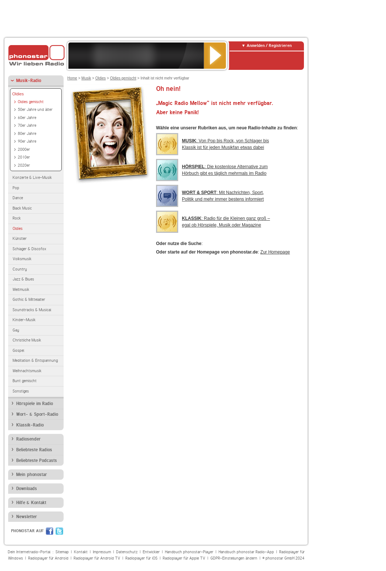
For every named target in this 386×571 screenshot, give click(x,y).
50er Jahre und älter (35, 109)
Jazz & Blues (23, 279)
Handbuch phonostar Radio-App (246, 552)
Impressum (102, 552)
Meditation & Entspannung (35, 360)
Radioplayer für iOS (141, 558)
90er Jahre (27, 141)
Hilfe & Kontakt (31, 502)
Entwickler (151, 552)
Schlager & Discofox (29, 249)
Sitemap (62, 552)
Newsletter (26, 516)
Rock (17, 218)
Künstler (20, 238)
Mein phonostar (31, 474)
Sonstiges (21, 391)
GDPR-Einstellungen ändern (233, 558)
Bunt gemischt (25, 380)
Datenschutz (127, 552)
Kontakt (81, 552)
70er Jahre (27, 125)
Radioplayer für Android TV (97, 558)
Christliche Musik (27, 340)
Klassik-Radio (30, 425)
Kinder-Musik (24, 319)
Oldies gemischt (31, 101)
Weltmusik (21, 289)
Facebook (49, 531)
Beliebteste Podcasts (36, 460)
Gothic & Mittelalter (29, 299)
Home (72, 78)
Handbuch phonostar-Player (189, 552)
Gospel (18, 350)
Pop (16, 188)
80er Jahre (27, 133)
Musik (86, 78)
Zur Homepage (275, 252)
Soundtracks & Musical (32, 309)
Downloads (26, 488)
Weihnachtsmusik (27, 370)
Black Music (22, 208)
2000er (24, 149)
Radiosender (28, 439)
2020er (24, 165)
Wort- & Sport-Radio (37, 414)
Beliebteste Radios (34, 449)
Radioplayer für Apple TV (184, 558)
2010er (24, 157)
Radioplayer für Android (48, 558)
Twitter (59, 531)
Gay (16, 330)
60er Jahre (27, 117)
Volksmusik (22, 258)
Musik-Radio (28, 80)
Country (20, 269)
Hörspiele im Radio (34, 403)
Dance (18, 198)
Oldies (18, 94)
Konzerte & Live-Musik (32, 177)
